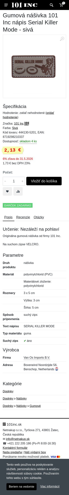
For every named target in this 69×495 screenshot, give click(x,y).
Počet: (8, 172)
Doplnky (8, 391)
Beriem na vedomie (21, 486)
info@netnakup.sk (17, 439)
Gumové (35, 406)
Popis (8, 217)
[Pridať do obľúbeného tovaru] (7, 191)
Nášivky (21, 398)
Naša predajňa (12, 452)
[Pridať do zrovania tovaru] (18, 191)
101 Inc (19, 123)
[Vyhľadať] (51, 5)
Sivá (15, 128)
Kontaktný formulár (15, 447)
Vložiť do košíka (44, 181)
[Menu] (6, 5)
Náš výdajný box (35, 452)
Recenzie (23, 217)
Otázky (39, 217)
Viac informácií (50, 486)
